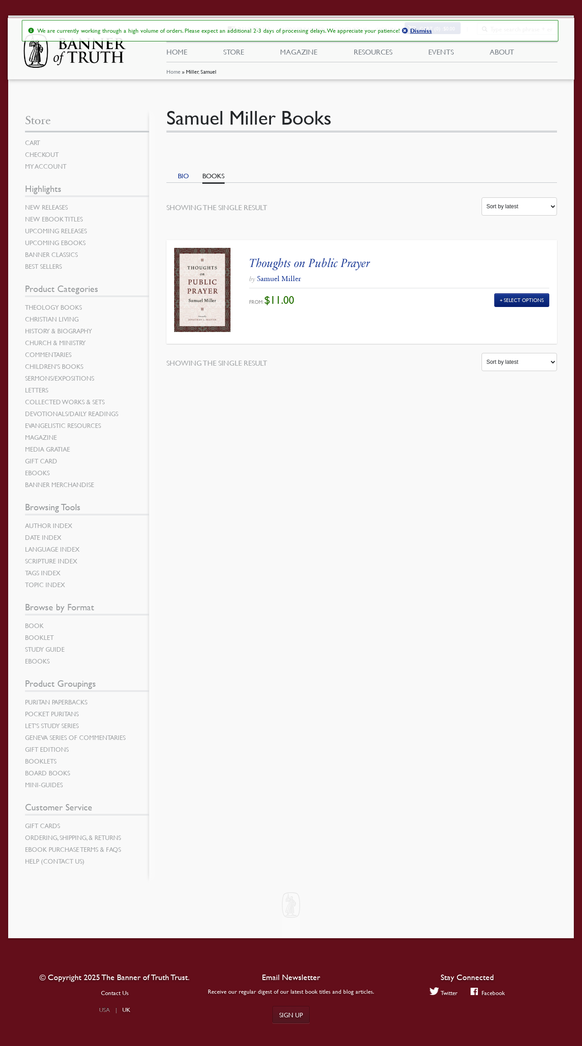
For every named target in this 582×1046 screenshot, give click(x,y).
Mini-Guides (44, 784)
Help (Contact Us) (55, 861)
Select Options (524, 300)
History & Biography (58, 330)
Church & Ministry (55, 342)
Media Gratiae (47, 449)
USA (104, 1009)
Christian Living (52, 318)
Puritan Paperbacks (56, 701)
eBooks (37, 472)
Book (34, 625)
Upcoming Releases (56, 230)
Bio (183, 175)
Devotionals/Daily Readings (71, 413)
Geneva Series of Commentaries (75, 737)
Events (441, 53)
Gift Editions (47, 749)
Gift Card (41, 460)
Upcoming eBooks (55, 242)
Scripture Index (51, 560)
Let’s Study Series (52, 725)
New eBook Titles (54, 218)
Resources (372, 53)
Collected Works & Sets (65, 401)
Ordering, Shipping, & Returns (73, 837)
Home (173, 74)
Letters (36, 389)
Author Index (48, 525)
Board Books (47, 772)
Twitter (443, 992)
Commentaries (48, 354)
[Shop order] (519, 206)
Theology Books (53, 307)
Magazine (298, 53)
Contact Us (115, 992)
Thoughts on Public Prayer (309, 263)
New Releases (46, 207)
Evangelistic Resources (63, 425)
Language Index (52, 549)
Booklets (40, 760)
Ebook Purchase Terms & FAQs (73, 849)
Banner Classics (51, 254)
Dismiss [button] (420, 31)
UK (126, 1009)
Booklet (39, 637)
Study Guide (45, 649)
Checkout (42, 154)
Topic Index (45, 584)
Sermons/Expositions (59, 378)
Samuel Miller (279, 278)
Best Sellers (43, 266)
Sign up (291, 1015)
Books (213, 175)
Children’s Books (54, 366)
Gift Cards (42, 825)
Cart (32, 142)
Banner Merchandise (59, 484)
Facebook (488, 992)
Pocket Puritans (52, 713)
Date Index (43, 537)
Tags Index (42, 572)
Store (233, 53)
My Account (45, 166)
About (502, 53)
